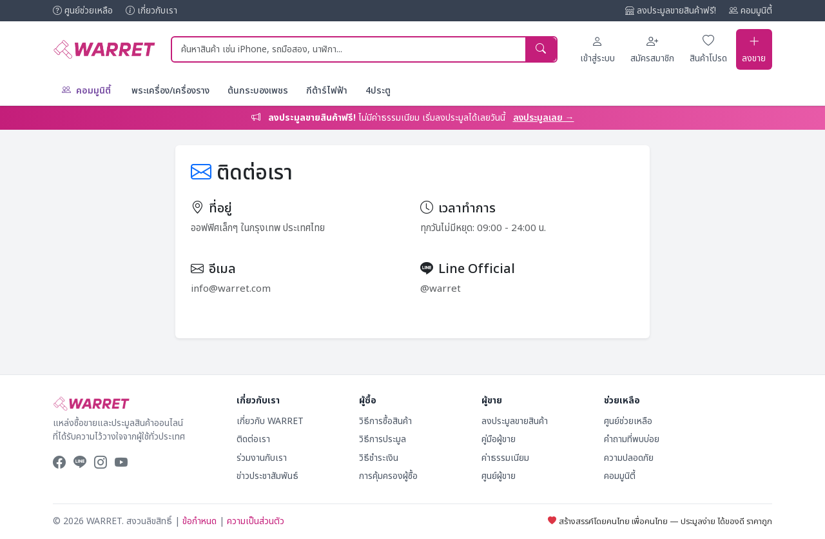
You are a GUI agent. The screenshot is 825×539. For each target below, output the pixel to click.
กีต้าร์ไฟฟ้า (326, 90)
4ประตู (378, 90)
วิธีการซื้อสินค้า (385, 420)
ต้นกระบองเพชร (258, 90)
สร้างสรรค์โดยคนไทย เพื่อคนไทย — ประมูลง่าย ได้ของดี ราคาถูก (660, 520)
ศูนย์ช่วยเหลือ (83, 10)
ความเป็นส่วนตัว (255, 521)
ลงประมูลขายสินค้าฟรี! (670, 10)
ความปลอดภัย (629, 457)
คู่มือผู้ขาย (498, 439)
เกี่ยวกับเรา (151, 10)
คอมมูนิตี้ (750, 10)
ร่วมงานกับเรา (262, 457)
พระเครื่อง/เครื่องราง (170, 90)
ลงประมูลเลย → (543, 117)
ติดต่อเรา (253, 439)
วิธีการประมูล (382, 439)
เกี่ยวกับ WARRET (270, 420)
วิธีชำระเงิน (378, 457)
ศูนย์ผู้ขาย (498, 476)
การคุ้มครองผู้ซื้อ (388, 476)
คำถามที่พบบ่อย (631, 439)
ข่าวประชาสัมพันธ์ (267, 476)
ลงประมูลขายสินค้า (514, 420)
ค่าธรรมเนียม (505, 457)
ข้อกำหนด (199, 521)
